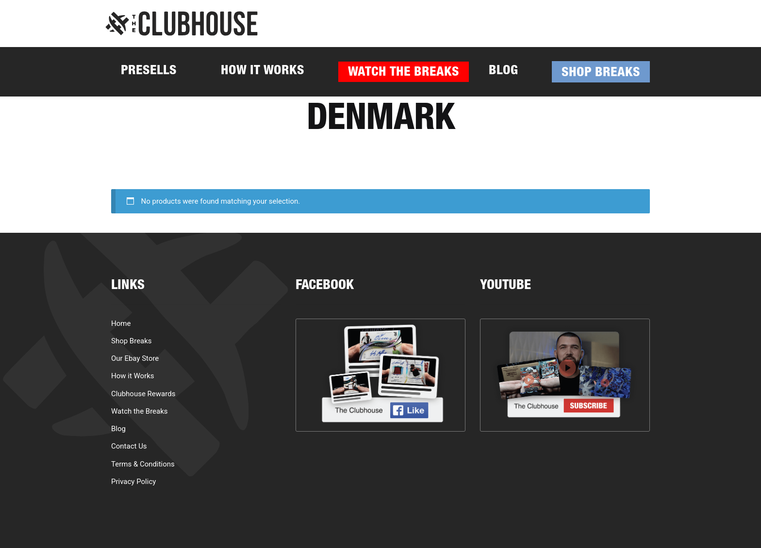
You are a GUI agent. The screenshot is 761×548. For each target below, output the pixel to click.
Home (121, 323)
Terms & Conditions (143, 464)
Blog (503, 71)
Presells (149, 71)
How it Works (262, 71)
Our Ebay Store (135, 358)
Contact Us (129, 446)
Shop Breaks (601, 73)
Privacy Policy (133, 481)
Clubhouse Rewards (143, 393)
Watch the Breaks (403, 73)
